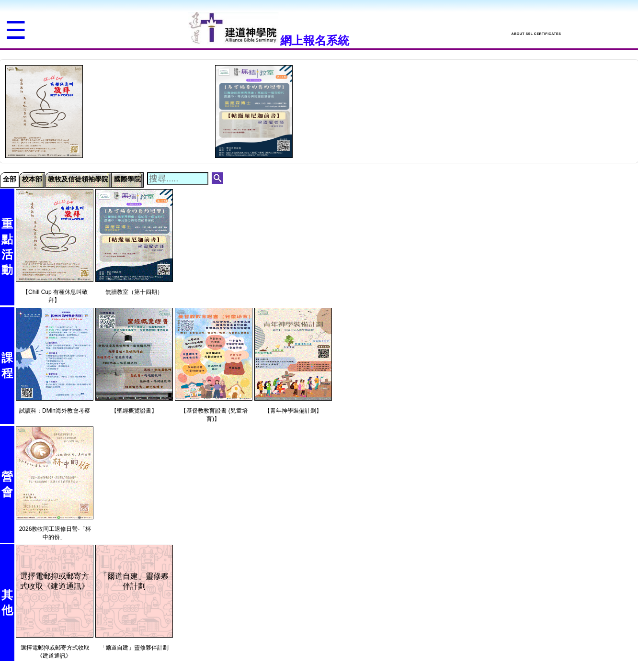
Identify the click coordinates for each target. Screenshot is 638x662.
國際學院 (127, 179)
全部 (9, 179)
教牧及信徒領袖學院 (78, 179)
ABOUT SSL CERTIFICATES (536, 33)
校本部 (32, 179)
